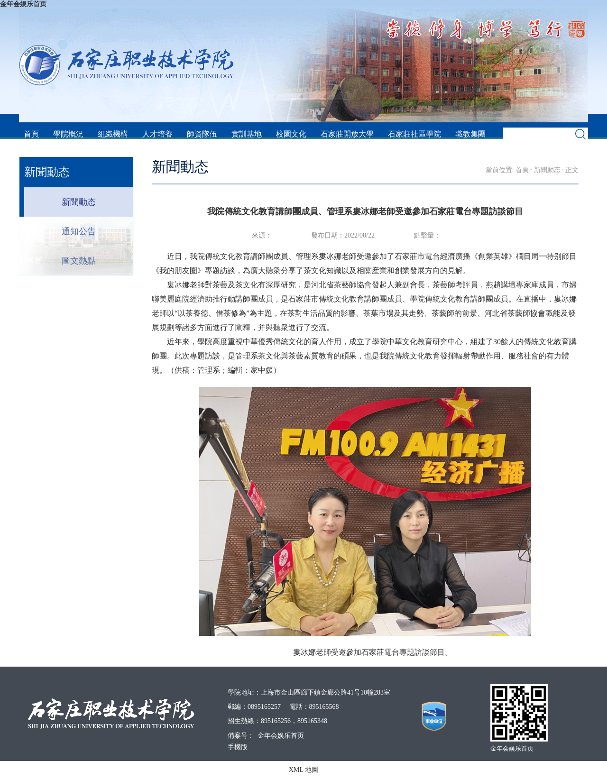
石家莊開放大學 (347, 134)
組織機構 (113, 134)
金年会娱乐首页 (23, 4)
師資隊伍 (202, 134)
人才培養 (157, 134)
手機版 (238, 747)
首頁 (31, 134)
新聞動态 (79, 202)
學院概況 (68, 134)
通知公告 (79, 231)
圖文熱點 (79, 261)
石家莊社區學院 (414, 134)
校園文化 (291, 134)
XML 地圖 (303, 769)
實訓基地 (246, 134)
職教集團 (470, 134)
